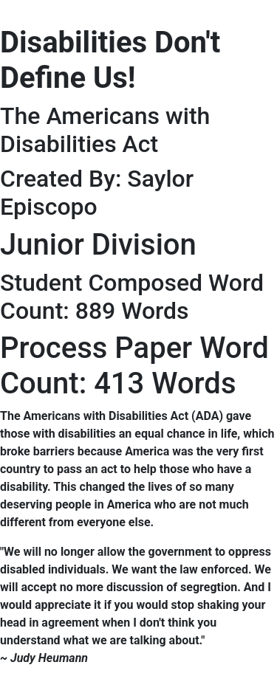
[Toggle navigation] (21, 9)
